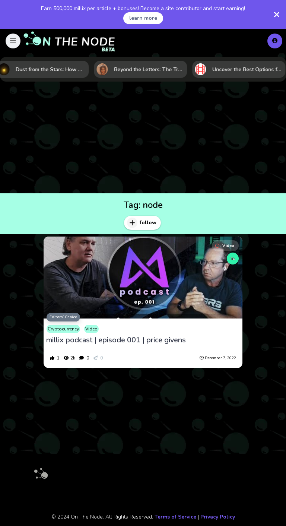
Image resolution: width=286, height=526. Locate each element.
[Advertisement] (143, 137)
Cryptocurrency (63, 329)
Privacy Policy (217, 516)
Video (224, 245)
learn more (143, 18)
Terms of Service (175, 516)
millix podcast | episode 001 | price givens (116, 340)
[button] (13, 41)
